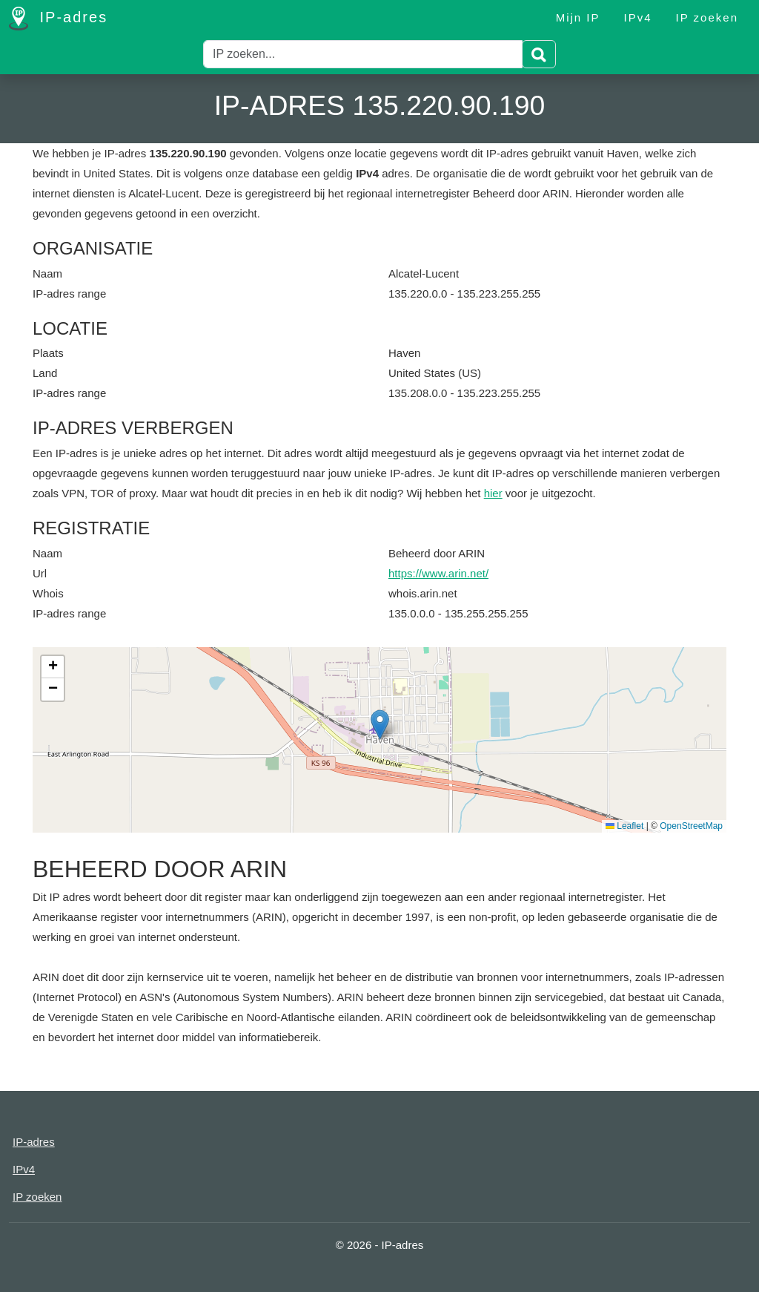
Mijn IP (578, 17)
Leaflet (624, 826)
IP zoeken (707, 17)
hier (493, 493)
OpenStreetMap (691, 826)
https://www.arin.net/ (438, 573)
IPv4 (638, 17)
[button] (380, 724)
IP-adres (58, 18)
